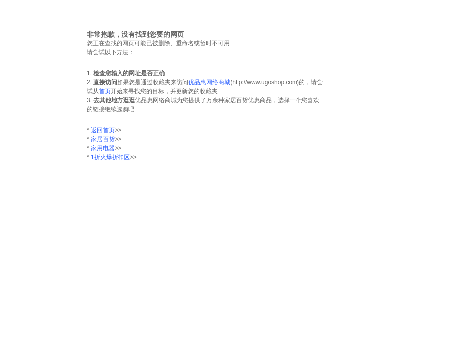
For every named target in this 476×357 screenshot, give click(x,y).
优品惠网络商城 (209, 82)
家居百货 (103, 139)
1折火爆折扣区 (110, 157)
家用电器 (103, 148)
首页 (105, 91)
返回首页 (103, 130)
